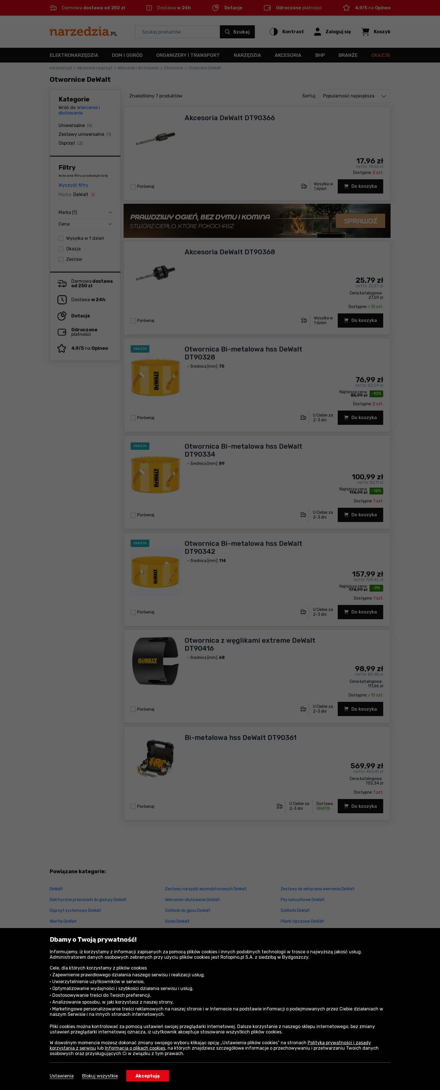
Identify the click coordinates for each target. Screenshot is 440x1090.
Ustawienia (62, 1076)
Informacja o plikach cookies (135, 1048)
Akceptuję (147, 1076)
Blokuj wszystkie (100, 1076)
